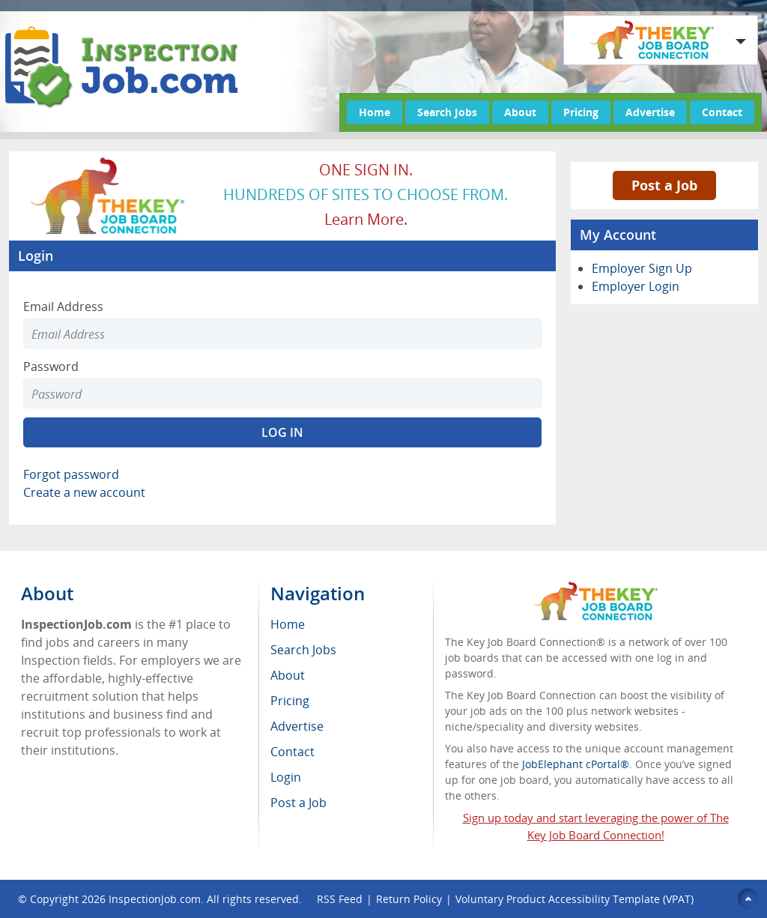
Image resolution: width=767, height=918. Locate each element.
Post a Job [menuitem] (298, 802)
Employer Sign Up (642, 268)
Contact (722, 112)
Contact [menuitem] (292, 751)
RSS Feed (340, 899)
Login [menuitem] (285, 777)
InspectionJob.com (155, 899)
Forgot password (71, 474)
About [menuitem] (287, 675)
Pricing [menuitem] (289, 700)
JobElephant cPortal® (575, 764)
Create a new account (84, 492)
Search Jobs (447, 112)
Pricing (580, 112)
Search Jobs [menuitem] (303, 649)
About (520, 112)
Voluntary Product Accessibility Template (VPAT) (574, 899)
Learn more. (365, 219)
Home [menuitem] (287, 624)
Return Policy (409, 899)
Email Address (63, 306)
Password (51, 366)
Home (374, 112)
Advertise (650, 112)
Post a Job (664, 185)
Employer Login (635, 286)
